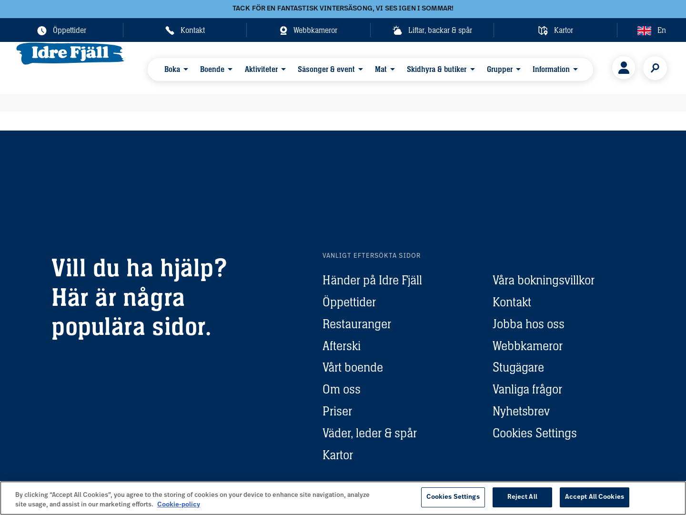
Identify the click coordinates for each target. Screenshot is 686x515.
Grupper (472, 67)
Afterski (342, 345)
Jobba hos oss (529, 323)
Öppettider (349, 301)
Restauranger (357, 323)
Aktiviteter (252, 67)
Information (518, 67)
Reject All (522, 497)
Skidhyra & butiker (414, 67)
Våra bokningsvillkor (544, 280)
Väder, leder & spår (370, 432)
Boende (209, 67)
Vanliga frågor (527, 389)
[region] (343, 498)
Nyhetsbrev (521, 411)
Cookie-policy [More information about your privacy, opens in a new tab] (178, 505)
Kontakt (512, 301)
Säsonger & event (313, 67)
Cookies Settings (535, 432)
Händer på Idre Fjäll (372, 280)
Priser (337, 411)
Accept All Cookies (594, 497)
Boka (174, 67)
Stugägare (518, 367)
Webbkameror (528, 345)
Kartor (338, 454)
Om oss (342, 389)
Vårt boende (353, 367)
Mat (363, 67)
